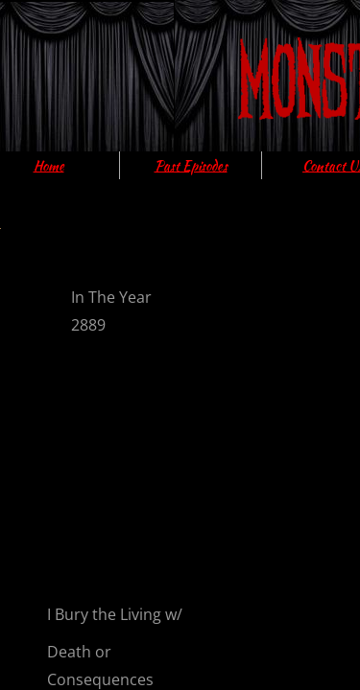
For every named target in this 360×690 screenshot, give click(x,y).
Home (49, 165)
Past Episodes (191, 165)
